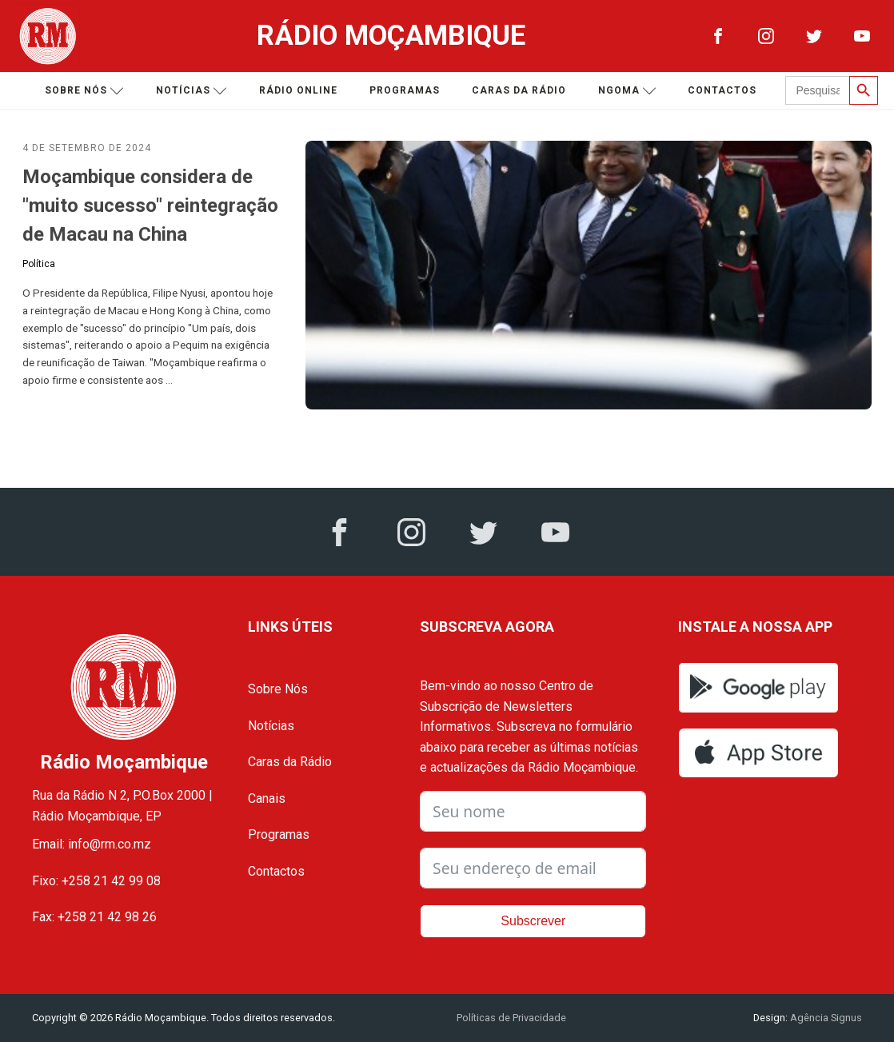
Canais (266, 798)
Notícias (191, 91)
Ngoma (627, 91)
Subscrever (533, 921)
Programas (404, 90)
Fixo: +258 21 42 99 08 (96, 880)
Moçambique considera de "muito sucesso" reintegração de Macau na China (150, 206)
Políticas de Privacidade (511, 1018)
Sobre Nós (278, 689)
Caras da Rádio (519, 90)
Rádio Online (298, 90)
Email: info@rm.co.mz (91, 844)
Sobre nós (84, 91)
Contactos (722, 90)
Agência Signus (825, 1018)
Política (38, 263)
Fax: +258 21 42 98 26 (94, 916)
